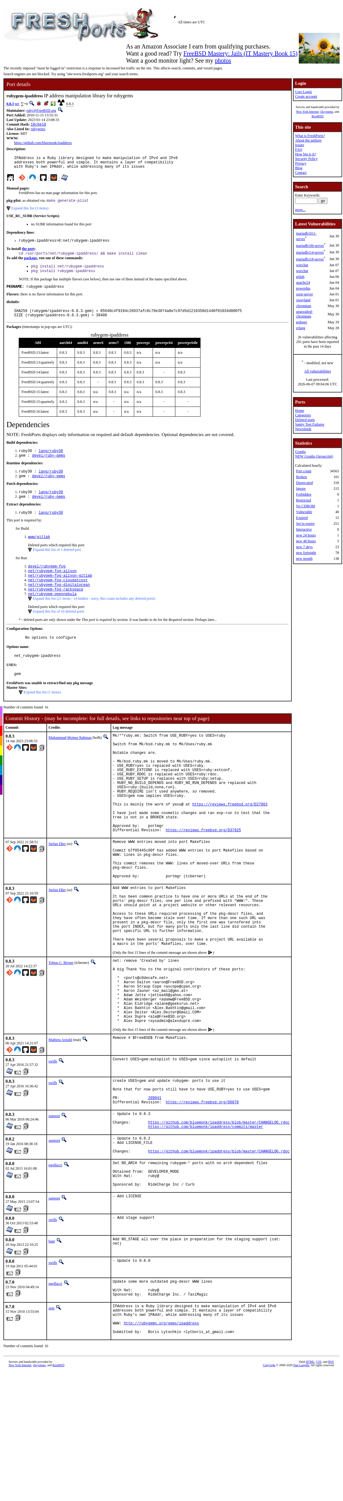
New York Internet (307, 111)
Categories (303, 415)
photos (223, 60)
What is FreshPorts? (310, 136)
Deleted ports (305, 420)
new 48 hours (306, 541)
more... (300, 210)
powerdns (303, 288)
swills (53, 1139)
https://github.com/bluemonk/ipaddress (43, 143)
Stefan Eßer (57, 886)
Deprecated (304, 483)
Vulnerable (304, 512)
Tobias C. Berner (61, 1026)
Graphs (300, 452)
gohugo (301, 322)
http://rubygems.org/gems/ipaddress (161, 1427)
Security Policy (306, 159)
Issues (299, 145)
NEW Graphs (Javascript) (314, 456)
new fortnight (306, 553)
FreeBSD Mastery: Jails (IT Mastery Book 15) (240, 53)
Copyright (269, 1471)
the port (28, 253)
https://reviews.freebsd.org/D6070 (202, 1185)
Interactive (304, 529)
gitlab (300, 277)
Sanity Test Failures (309, 424)
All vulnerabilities (317, 371)
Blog (298, 168)
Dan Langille (301, 1471)
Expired (302, 518)
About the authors (308, 140)
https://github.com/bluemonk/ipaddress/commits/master (205, 1213)
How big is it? (305, 154)
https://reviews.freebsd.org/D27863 (229, 841)
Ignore (301, 488)
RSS (331, 1468)
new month (304, 558)
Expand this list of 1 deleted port (57, 564)
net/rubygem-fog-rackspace (55, 607)
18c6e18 (38, 124)
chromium (303, 306)
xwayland (303, 300)
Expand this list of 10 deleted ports (58, 630)
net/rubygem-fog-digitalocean (59, 602)
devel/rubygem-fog (46, 581)
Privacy (300, 163)
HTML (310, 1468)
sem (51, 1408)
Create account (306, 96)
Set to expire (305, 523)
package (30, 263)
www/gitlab (39, 551)
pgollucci (55, 1255)
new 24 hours (306, 535)
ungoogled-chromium (304, 314)
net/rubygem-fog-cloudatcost (58, 596)
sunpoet (54, 1199)
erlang (300, 328)
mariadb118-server (310, 259)
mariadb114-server (310, 252)
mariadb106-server (310, 246)
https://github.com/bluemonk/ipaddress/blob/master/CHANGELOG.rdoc (219, 1208)
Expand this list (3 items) (30, 212)
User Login (303, 92)
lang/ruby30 (51, 460)
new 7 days (304, 547)
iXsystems (326, 111)
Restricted (303, 500)
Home (299, 410)
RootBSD (318, 116)
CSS (319, 1468)
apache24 (303, 282)
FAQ (298, 149)
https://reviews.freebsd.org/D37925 (203, 872)
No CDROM (305, 506)
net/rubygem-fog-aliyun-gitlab (60, 591)
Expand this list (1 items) (42, 714)
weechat (302, 265)
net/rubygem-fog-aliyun (52, 586)
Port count (303, 471)
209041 (154, 1180)
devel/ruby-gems (48, 466)
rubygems (38, 129)
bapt (52, 1337)
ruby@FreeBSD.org (41, 110)
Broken (301, 477)
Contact (300, 172)
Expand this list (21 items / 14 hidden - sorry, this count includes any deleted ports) (94, 617)
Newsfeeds (303, 429)
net (17, 104)
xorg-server (304, 294)
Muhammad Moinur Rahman (70, 759)
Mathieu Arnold (60, 1117)
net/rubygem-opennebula (52, 612)
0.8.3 (10, 104)
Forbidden (303, 494)
